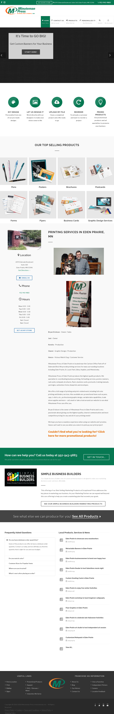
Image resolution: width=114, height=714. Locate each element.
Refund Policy (46, 705)
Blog (73, 680)
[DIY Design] (13, 102)
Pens (13, 187)
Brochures (71, 187)
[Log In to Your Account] (78, 102)
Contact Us (76, 686)
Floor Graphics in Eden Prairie (77, 608)
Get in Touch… (96, 457)
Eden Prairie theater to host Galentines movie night (85, 568)
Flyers (43, 220)
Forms (14, 220)
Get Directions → (24, 270)
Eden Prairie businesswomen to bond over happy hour (86, 558)
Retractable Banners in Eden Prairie (79, 548)
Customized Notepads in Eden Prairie (79, 637)
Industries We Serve (34, 689)
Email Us (24, 278)
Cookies (19, 705)
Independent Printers (99, 680)
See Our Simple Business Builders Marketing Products (73, 504)
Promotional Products (34, 677)
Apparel (29, 680)
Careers (95, 683)
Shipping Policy (10, 708)
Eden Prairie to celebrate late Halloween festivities (84, 618)
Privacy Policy (9, 705)
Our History (76, 683)
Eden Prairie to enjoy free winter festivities (81, 588)
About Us (75, 677)
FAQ (28, 683)
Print (8, 680)
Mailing (8, 683)
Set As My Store (24, 330)
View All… (69, 647)
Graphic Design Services (100, 220)
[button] (3, 55)
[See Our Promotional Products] (100, 102)
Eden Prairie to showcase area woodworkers (82, 539)
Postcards (100, 187)
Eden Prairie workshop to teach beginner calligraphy (85, 598)
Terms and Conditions (31, 705)
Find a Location (11, 677)
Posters (42, 187)
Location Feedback (98, 686)
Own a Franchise (98, 677)
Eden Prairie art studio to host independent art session (86, 627)
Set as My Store (44, 2)
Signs (8, 686)
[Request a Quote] (35, 102)
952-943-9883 (105, 2)
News (28, 685)
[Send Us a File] (57, 102)
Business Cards (71, 220)
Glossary (35, 683)
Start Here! (31, 52)
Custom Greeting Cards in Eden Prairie (80, 578)
